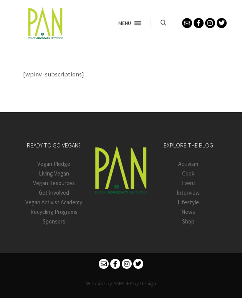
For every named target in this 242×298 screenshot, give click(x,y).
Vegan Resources (54, 183)
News (188, 211)
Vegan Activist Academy (53, 202)
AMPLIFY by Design (134, 283)
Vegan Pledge (53, 163)
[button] (124, 23)
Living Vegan (54, 173)
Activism (188, 163)
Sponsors (54, 221)
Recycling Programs (54, 211)
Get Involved (54, 192)
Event (188, 183)
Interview (188, 192)
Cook (188, 173)
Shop (188, 221)
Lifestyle (188, 202)
